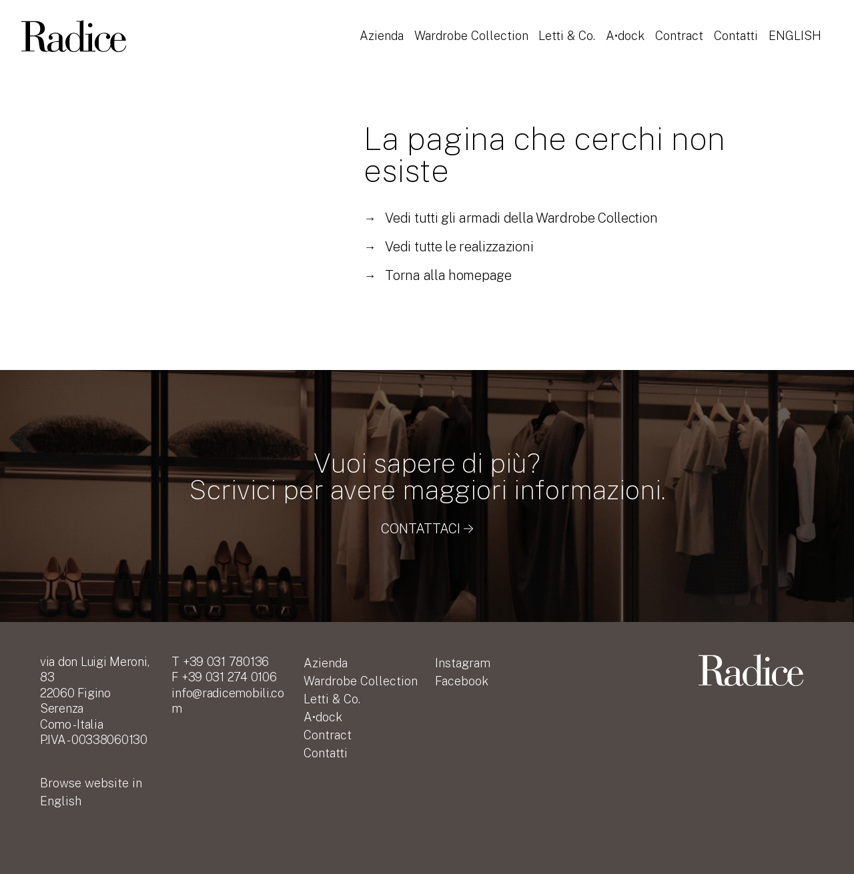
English (386, 47)
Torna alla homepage (437, 275)
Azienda (382, 29)
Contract (682, 29)
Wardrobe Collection (472, 29)
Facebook (461, 681)
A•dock (627, 29)
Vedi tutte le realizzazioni (448, 247)
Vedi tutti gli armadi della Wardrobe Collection (510, 218)
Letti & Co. (568, 29)
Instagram (462, 663)
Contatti (739, 29)
